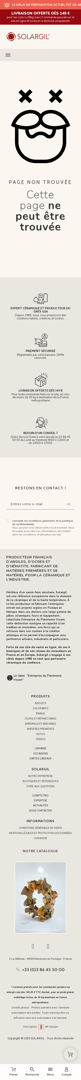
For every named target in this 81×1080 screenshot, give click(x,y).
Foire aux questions (41, 786)
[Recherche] (32, 1072)
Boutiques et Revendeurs (40, 781)
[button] (40, 55)
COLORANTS (40, 708)
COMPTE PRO (40, 795)
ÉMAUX (40, 713)
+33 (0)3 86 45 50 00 (43, 969)
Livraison (40, 838)
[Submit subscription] (67, 504)
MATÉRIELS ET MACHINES (40, 723)
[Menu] (50, 1072)
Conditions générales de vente (40, 827)
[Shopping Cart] (70, 1054)
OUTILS (40, 734)
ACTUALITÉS (40, 805)
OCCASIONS (40, 753)
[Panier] (13, 1072)
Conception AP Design (40, 1026)
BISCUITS (40, 703)
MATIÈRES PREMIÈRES (40, 728)
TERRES (40, 739)
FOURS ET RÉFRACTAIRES (40, 718)
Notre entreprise (40, 776)
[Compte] (66, 1072)
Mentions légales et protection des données (40, 833)
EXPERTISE (40, 800)
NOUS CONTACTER (40, 810)
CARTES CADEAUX (40, 758)
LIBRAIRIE (40, 748)
